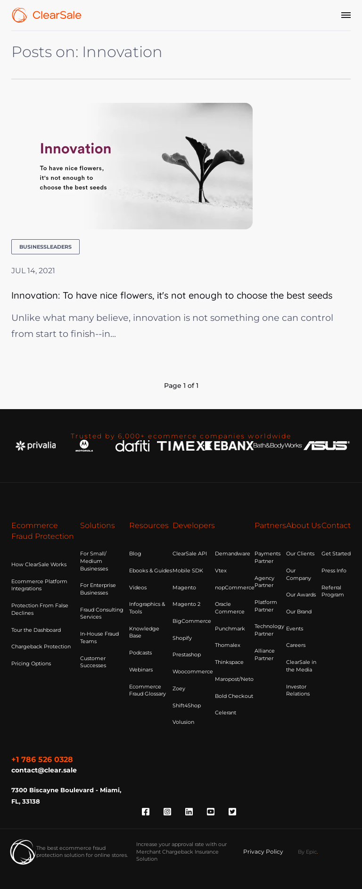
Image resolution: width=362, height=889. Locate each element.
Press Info (333, 570)
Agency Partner (264, 582)
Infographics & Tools (147, 608)
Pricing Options (31, 663)
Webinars (141, 669)
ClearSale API (190, 553)
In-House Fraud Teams (99, 637)
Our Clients (300, 553)
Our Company (298, 574)
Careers (295, 645)
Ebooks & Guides (150, 570)
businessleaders (45, 246)
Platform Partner (266, 606)
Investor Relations (298, 690)
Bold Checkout (234, 696)
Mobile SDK (188, 570)
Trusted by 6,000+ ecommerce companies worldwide (181, 436)
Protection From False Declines (39, 609)
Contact (336, 525)
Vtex (221, 570)
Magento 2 (186, 604)
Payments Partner (267, 557)
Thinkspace (229, 662)
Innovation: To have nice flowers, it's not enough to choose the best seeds (171, 295)
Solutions (97, 525)
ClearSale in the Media (301, 666)
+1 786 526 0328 (42, 759)
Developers (194, 525)
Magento (184, 587)
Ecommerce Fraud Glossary (147, 690)
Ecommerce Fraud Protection (42, 531)
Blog (135, 553)
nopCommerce (235, 587)
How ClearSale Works (38, 564)
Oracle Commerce (230, 608)
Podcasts (140, 652)
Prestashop (187, 654)
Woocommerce (193, 671)
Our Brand (299, 611)
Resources (149, 525)
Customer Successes (93, 662)
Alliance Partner (265, 654)
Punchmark (230, 628)
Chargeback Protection (41, 646)
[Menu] (346, 15)
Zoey (179, 688)
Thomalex (227, 645)
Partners (270, 525)
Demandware (232, 553)
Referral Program (332, 591)
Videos (138, 587)
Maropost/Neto (234, 679)
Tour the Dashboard (36, 630)
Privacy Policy (263, 851)
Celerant (225, 712)
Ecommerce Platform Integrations (39, 585)
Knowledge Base (144, 632)
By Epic (307, 851)
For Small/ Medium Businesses (94, 560)
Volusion (183, 722)
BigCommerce (192, 621)
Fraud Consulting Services (101, 613)
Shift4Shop (187, 705)
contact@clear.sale (44, 770)
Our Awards (301, 594)
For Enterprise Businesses (98, 589)
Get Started (336, 553)
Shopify (182, 638)
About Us (303, 525)
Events (294, 628)
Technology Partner (269, 630)
